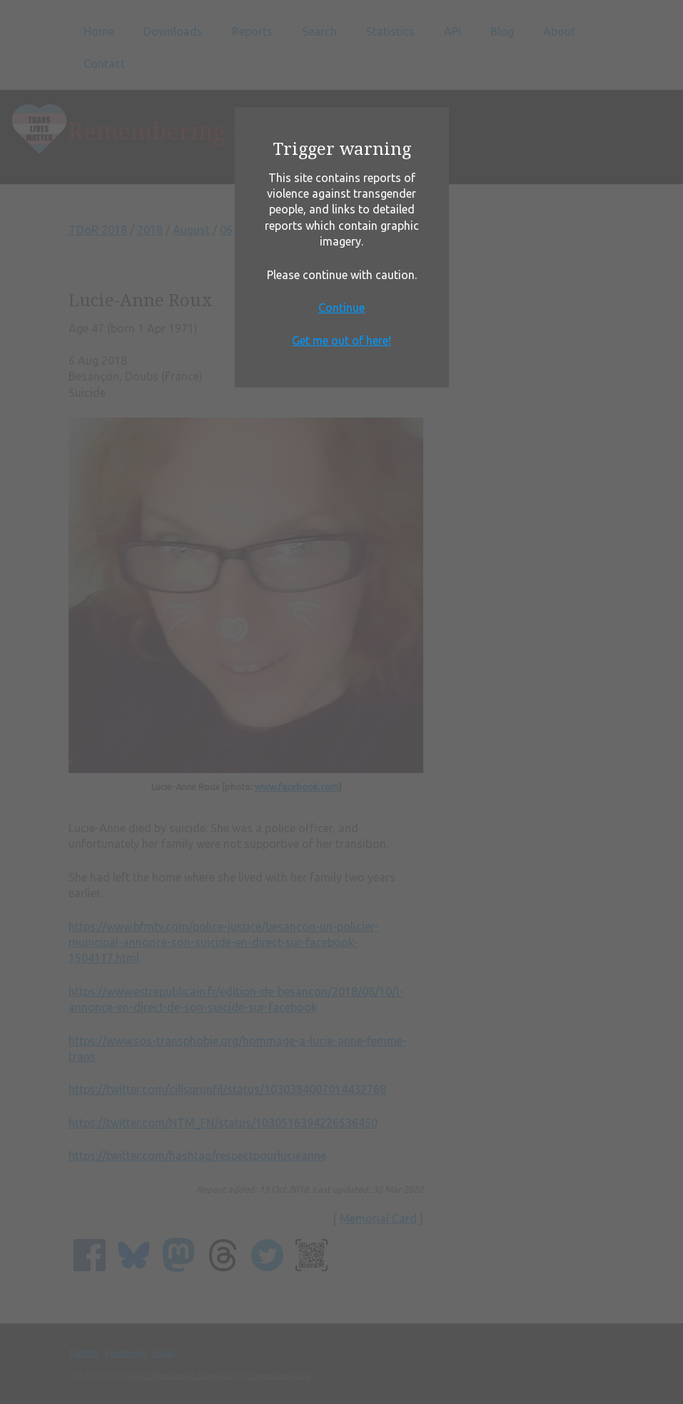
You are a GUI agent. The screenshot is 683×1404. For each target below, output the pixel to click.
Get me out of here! (341, 340)
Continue (341, 307)
